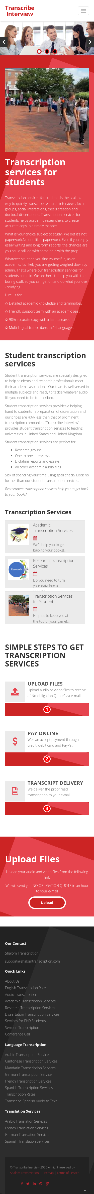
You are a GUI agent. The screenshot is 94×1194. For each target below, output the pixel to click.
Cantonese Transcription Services (31, 1061)
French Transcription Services (28, 1081)
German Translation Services (27, 1134)
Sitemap (48, 1173)
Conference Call (17, 1034)
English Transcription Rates (26, 987)
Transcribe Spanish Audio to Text (31, 1101)
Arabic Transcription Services (27, 1054)
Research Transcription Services (30, 1007)
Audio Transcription (20, 994)
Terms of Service (68, 1173)
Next (90, 42)
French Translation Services (26, 1128)
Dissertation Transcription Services (32, 1014)
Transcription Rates (20, 1094)
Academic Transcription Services (52, 527)
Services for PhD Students (25, 1020)
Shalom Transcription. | (26, 1173)
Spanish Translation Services (27, 1141)
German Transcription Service (28, 1074)
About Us (12, 981)
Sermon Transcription (22, 1027)
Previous (4, 42)
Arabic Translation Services (26, 1121)
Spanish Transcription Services (29, 1087)
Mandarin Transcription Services (30, 1068)
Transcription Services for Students (52, 598)
